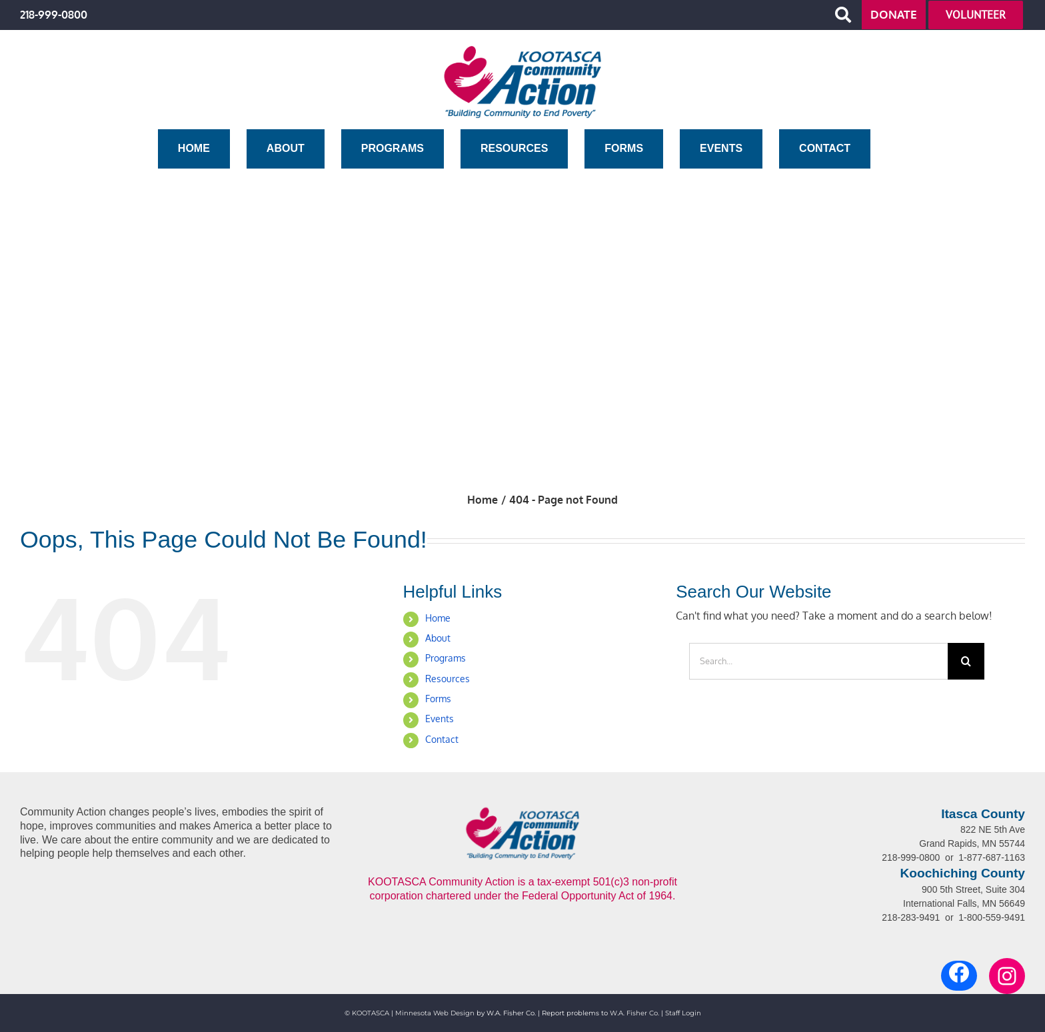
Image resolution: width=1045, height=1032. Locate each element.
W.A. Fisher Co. (634, 1013)
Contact (442, 739)
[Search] (966, 661)
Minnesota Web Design (435, 1013)
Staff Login (683, 1013)
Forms (438, 698)
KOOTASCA (370, 1013)
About (438, 638)
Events (439, 718)
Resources (447, 678)
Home (438, 618)
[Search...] (818, 661)
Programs (445, 658)
